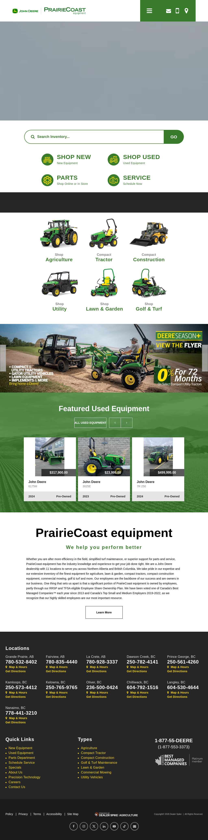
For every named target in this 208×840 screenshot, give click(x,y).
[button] (3, 358)
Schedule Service (22, 762)
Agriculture (89, 748)
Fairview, (55, 656)
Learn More (104, 612)
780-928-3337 (102, 661)
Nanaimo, (15, 708)
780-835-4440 (61, 661)
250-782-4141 (142, 661)
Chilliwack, (137, 682)
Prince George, (181, 656)
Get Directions (15, 671)
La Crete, (96, 656)
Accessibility (54, 814)
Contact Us (17, 787)
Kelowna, (55, 682)
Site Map (72, 814)
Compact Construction (97, 757)
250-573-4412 (21, 687)
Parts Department (22, 757)
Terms (37, 814)
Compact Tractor (93, 753)
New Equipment (20, 748)
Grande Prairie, (19, 656)
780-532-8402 (21, 661)
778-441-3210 (21, 713)
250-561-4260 (183, 661)
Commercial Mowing (96, 772)
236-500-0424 (102, 687)
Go (173, 136)
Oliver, (94, 682)
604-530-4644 (183, 687)
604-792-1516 (142, 687)
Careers (15, 782)
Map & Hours (16, 667)
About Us (15, 772)
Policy (9, 814)
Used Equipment (21, 753)
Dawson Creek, (141, 656)
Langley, (176, 682)
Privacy (23, 814)
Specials (15, 767)
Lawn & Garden (92, 767)
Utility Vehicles (92, 777)
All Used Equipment (90, 422)
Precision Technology (24, 777)
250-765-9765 (61, 687)
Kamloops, (16, 682)
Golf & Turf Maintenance (99, 762)
